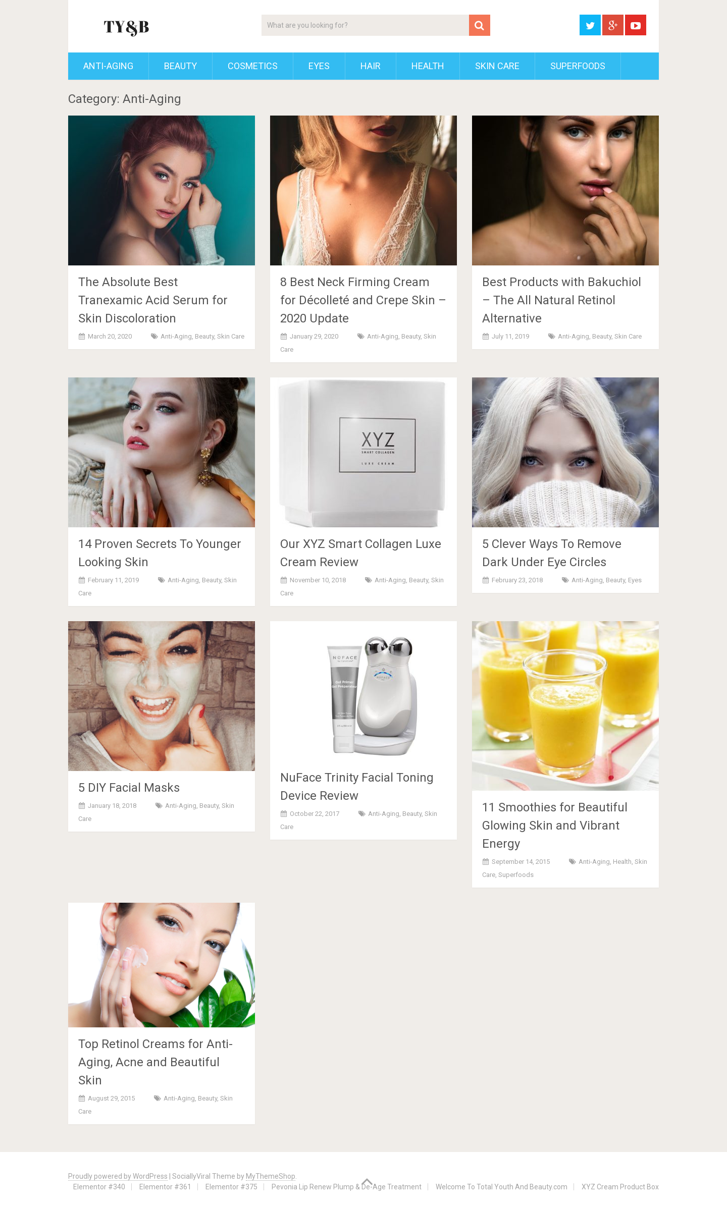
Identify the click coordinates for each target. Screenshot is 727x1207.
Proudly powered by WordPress (118, 1176)
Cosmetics (253, 66)
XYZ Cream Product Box (620, 1187)
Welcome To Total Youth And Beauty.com (501, 1187)
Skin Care (497, 66)
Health (427, 66)
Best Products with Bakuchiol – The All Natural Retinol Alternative (561, 300)
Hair (370, 66)
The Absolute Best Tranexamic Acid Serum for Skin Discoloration (153, 300)
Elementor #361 (165, 1187)
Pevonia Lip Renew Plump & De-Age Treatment (347, 1187)
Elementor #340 (99, 1187)
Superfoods (577, 66)
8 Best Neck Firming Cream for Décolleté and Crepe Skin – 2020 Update (363, 300)
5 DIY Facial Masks (129, 788)
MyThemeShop (270, 1176)
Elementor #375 (231, 1187)
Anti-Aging (108, 66)
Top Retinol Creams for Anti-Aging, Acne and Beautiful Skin (155, 1062)
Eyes (319, 66)
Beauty (180, 66)
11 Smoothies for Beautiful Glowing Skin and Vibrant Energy (555, 825)
